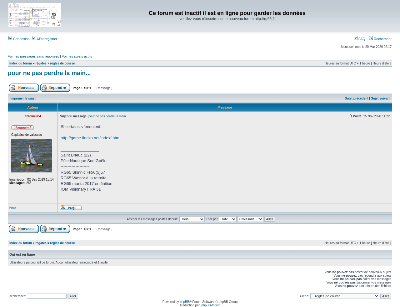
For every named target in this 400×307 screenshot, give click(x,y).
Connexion (19, 39)
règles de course (62, 63)
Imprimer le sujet (23, 98)
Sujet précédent (356, 98)
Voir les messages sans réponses (33, 56)
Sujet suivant (380, 98)
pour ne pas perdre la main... (49, 72)
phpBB (184, 302)
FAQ (359, 39)
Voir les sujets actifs (77, 56)
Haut (12, 208)
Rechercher (380, 39)
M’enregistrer (44, 39)
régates (41, 63)
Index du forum (20, 63)
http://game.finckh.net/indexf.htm (90, 138)
